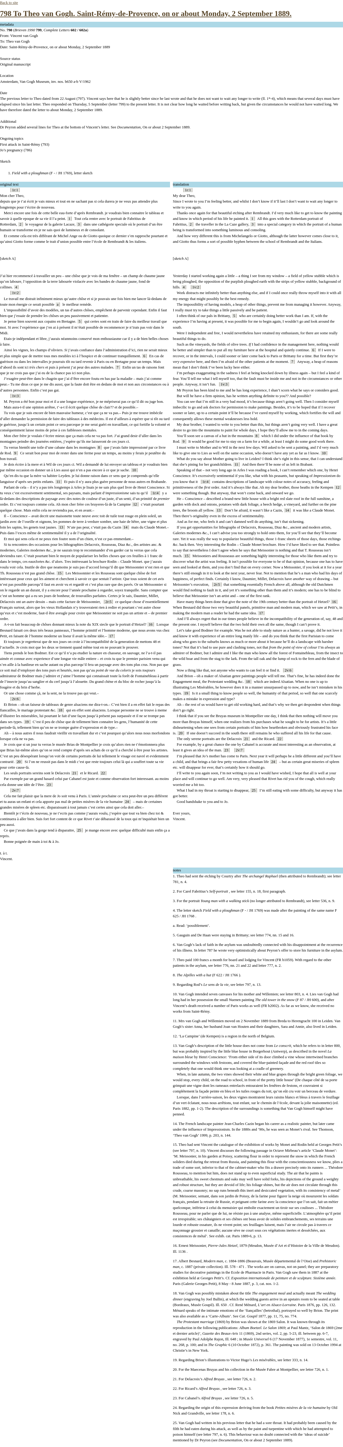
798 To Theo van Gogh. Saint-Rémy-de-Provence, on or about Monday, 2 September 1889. (145, 13)
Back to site (9, 3)
